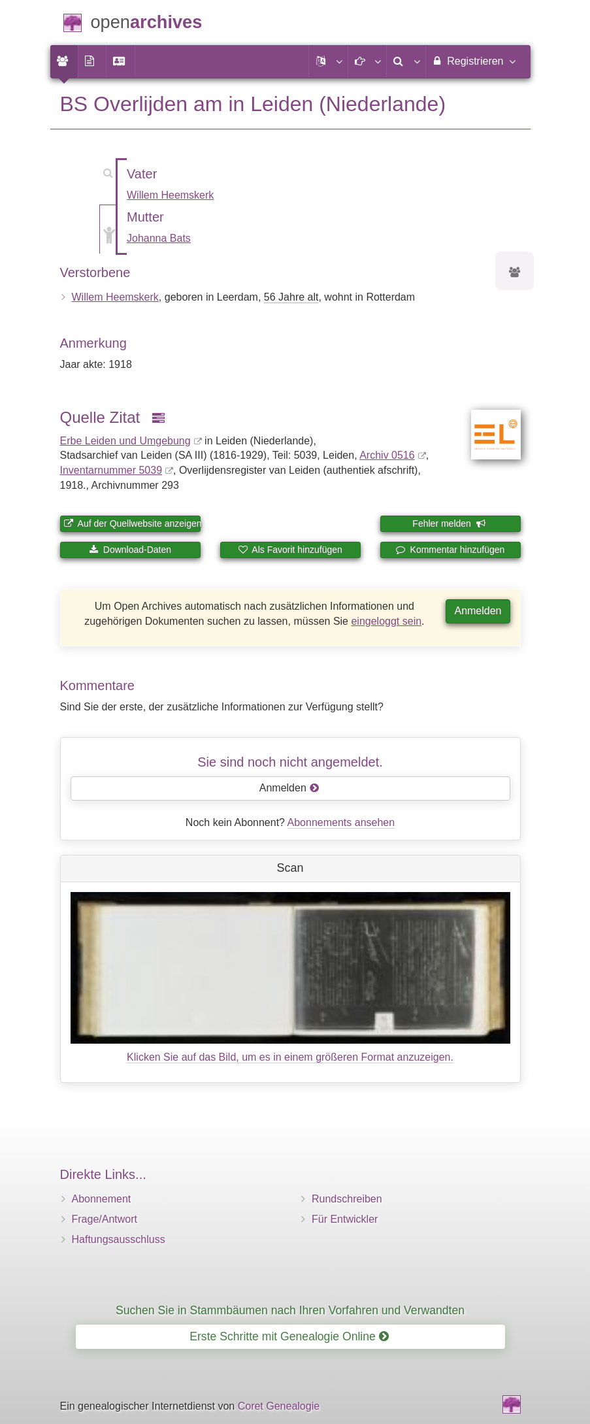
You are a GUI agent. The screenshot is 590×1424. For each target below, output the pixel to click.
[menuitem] (64, 61)
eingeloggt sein (386, 621)
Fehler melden (448, 523)
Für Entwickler (345, 1219)
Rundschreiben (347, 1198)
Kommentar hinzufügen (450, 549)
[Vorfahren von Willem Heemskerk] (515, 272)
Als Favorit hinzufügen (290, 549)
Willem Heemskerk (170, 195)
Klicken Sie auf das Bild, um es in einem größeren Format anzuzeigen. (290, 1057)
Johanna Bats (159, 238)
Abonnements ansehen (341, 822)
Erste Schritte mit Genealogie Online (288, 1336)
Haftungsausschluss (118, 1239)
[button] (328, 61)
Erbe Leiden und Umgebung (125, 440)
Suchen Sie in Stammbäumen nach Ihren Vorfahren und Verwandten (290, 1310)
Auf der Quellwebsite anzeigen (132, 523)
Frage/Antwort (104, 1219)
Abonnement (101, 1198)
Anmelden (477, 610)
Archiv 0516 (387, 455)
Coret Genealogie (279, 1406)
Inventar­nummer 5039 (111, 470)
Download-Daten (130, 549)
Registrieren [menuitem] (473, 60)
